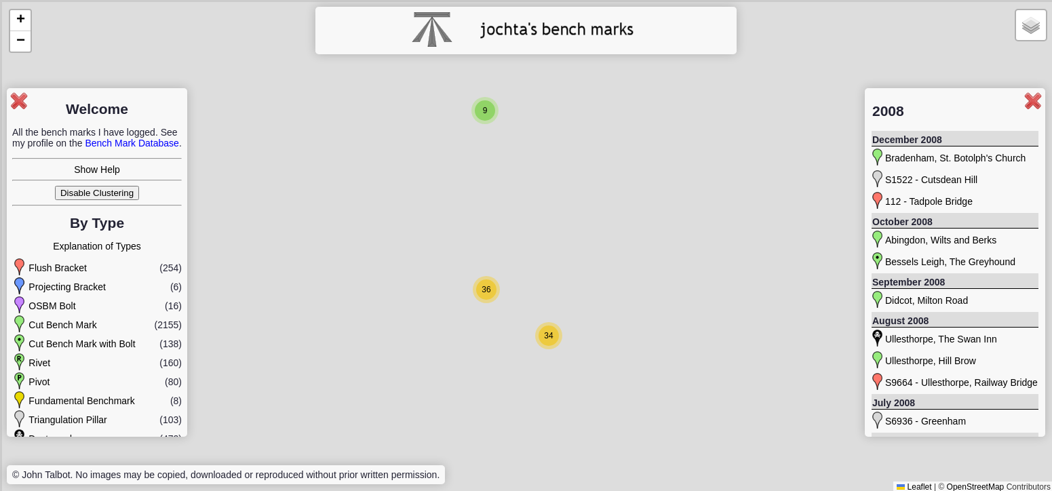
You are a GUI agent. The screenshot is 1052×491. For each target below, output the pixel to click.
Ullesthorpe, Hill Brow (930, 360)
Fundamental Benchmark (81, 400)
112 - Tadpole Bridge (929, 201)
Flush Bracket (57, 267)
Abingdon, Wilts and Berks (940, 240)
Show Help (97, 169)
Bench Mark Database (132, 143)
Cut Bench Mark (62, 324)
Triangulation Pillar (67, 419)
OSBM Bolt (51, 305)
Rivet (39, 362)
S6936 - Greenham (925, 421)
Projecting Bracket (67, 286)
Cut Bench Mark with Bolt (81, 343)
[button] (485, 110)
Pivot (39, 381)
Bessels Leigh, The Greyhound (950, 261)
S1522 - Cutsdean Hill (931, 179)
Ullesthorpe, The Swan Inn (941, 339)
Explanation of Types (97, 246)
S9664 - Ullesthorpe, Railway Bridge (961, 382)
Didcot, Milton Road (926, 300)
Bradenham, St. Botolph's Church (955, 158)
